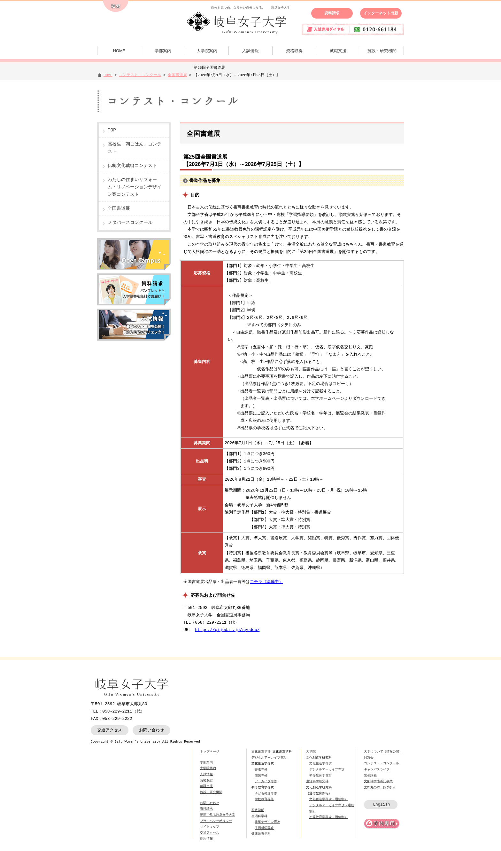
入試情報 (250, 50)
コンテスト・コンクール (140, 75)
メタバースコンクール (130, 223)
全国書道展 (177, 75)
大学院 (311, 751)
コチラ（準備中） (266, 582)
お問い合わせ (151, 730)
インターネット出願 (381, 13)
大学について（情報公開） (383, 751)
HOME (119, 50)
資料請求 (332, 13)
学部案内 (163, 50)
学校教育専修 (264, 799)
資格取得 (294, 50)
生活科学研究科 (317, 781)
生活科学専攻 (264, 828)
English (381, 804)
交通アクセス (109, 730)
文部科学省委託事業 (378, 781)
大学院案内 (207, 50)
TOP (112, 130)
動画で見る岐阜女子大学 (217, 815)
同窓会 (369, 757)
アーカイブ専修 (266, 781)
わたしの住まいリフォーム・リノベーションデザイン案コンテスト (134, 187)
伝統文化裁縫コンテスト (132, 166)
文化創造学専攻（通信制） (328, 799)
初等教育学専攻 (320, 775)
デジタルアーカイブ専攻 (269, 757)
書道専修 (261, 769)
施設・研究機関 (382, 50)
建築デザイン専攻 (267, 822)
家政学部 (257, 810)
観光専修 (261, 775)
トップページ (209, 751)
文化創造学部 (261, 751)
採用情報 (206, 838)
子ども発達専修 (266, 793)
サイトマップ (209, 826)
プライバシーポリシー (216, 821)
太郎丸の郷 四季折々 (380, 787)
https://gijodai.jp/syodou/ (227, 630)
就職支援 (338, 50)
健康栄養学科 (261, 833)
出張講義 (370, 775)
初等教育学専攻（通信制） (328, 817)
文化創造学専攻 (320, 763)
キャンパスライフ (376, 769)
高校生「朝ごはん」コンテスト (134, 148)
